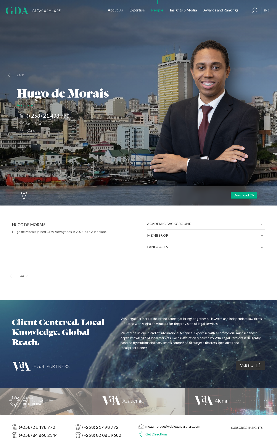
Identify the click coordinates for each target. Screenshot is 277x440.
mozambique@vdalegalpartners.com (172, 426)
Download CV (244, 195)
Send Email (30, 124)
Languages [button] (157, 247)
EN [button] (266, 10)
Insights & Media (183, 10)
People (157, 10)
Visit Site (250, 365)
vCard (27, 131)
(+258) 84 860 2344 (38, 435)
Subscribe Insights (247, 427)
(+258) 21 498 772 (100, 427)
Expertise (137, 10)
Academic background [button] (169, 224)
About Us (115, 10)
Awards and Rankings (220, 10)
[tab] (206, 224)
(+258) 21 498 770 (44, 116)
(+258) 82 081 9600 (101, 435)
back (20, 75)
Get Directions (156, 434)
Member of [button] (157, 235)
